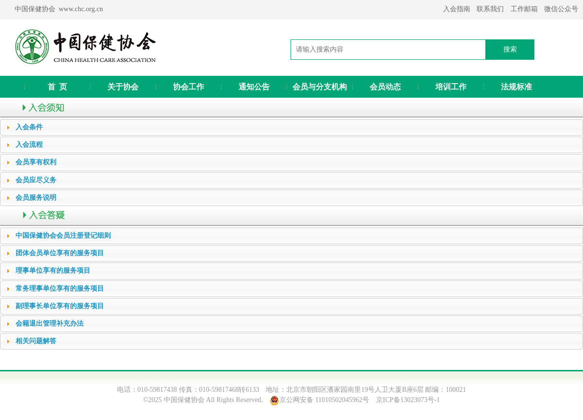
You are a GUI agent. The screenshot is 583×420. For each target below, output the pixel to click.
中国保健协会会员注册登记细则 (63, 235)
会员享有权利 (36, 162)
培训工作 (450, 87)
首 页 (57, 87)
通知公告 (254, 87)
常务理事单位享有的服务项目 (60, 288)
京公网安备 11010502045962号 (324, 399)
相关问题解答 (36, 341)
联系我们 (490, 9)
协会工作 (188, 87)
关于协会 (122, 87)
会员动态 (385, 87)
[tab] (291, 127)
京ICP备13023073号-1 (408, 399)
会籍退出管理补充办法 (50, 323)
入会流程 (29, 144)
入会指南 (456, 9)
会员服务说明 (36, 197)
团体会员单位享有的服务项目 (60, 253)
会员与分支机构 (319, 87)
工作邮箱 (524, 9)
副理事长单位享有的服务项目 (60, 306)
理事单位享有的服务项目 (53, 270)
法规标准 (516, 87)
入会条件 (29, 127)
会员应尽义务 (36, 180)
